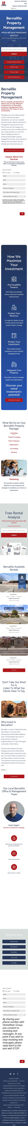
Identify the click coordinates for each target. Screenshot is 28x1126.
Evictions (14, 452)
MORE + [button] (3, 770)
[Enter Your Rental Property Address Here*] (14, 49)
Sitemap (10, 1107)
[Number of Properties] (14, 188)
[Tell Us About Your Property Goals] (14, 192)
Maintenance (14, 445)
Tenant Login (14, 72)
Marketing (14, 433)
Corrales (14, 963)
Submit (14, 54)
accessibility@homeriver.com (8, 1123)
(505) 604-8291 (22, 6)
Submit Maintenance (14, 77)
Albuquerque (14, 941)
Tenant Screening (14, 437)
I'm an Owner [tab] (7, 173)
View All (14, 670)
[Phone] (14, 184)
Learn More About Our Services (14, 150)
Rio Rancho (14, 947)
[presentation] (13, 208)
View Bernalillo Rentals (14, 62)
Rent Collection (14, 441)
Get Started (14, 776)
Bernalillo (14, 952)
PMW (22, 1105)
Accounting (14, 449)
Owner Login (14, 67)
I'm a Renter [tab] (17, 173)
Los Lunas (14, 957)
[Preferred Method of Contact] (14, 196)
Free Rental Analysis (14, 400)
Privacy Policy (17, 1107)
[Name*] (14, 176)
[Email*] (14, 180)
